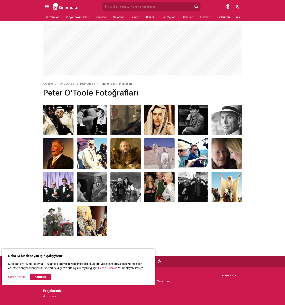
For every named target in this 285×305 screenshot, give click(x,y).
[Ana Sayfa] (66, 6)
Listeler (205, 17)
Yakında (101, 17)
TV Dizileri (223, 17)
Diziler (150, 17)
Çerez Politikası (108, 268)
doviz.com (49, 296)
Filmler (135, 17)
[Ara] (196, 6)
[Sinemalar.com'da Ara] (147, 6)
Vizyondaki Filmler (77, 17)
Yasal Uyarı (164, 281)
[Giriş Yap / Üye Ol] (228, 6)
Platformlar (52, 17)
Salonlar (118, 17)
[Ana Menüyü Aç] (47, 6)
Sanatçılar (168, 17)
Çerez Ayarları (17, 276)
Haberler (187, 17)
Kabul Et (40, 276)
